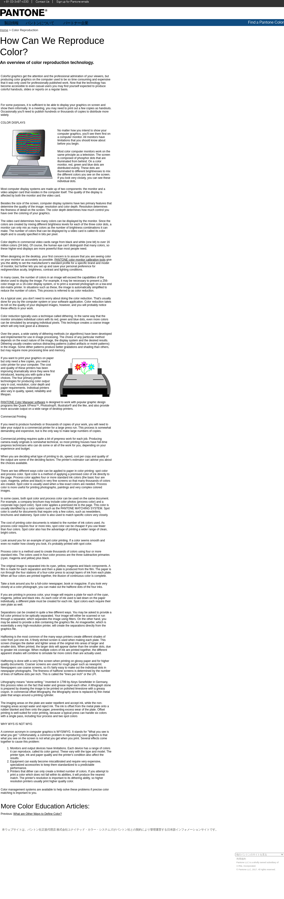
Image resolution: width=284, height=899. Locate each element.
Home (4, 30)
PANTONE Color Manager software (23, 402)
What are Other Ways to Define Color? (37, 813)
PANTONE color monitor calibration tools (79, 259)
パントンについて (40, 23)
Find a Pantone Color (266, 22)
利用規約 (241, 858)
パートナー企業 (76, 23)
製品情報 (11, 23)
